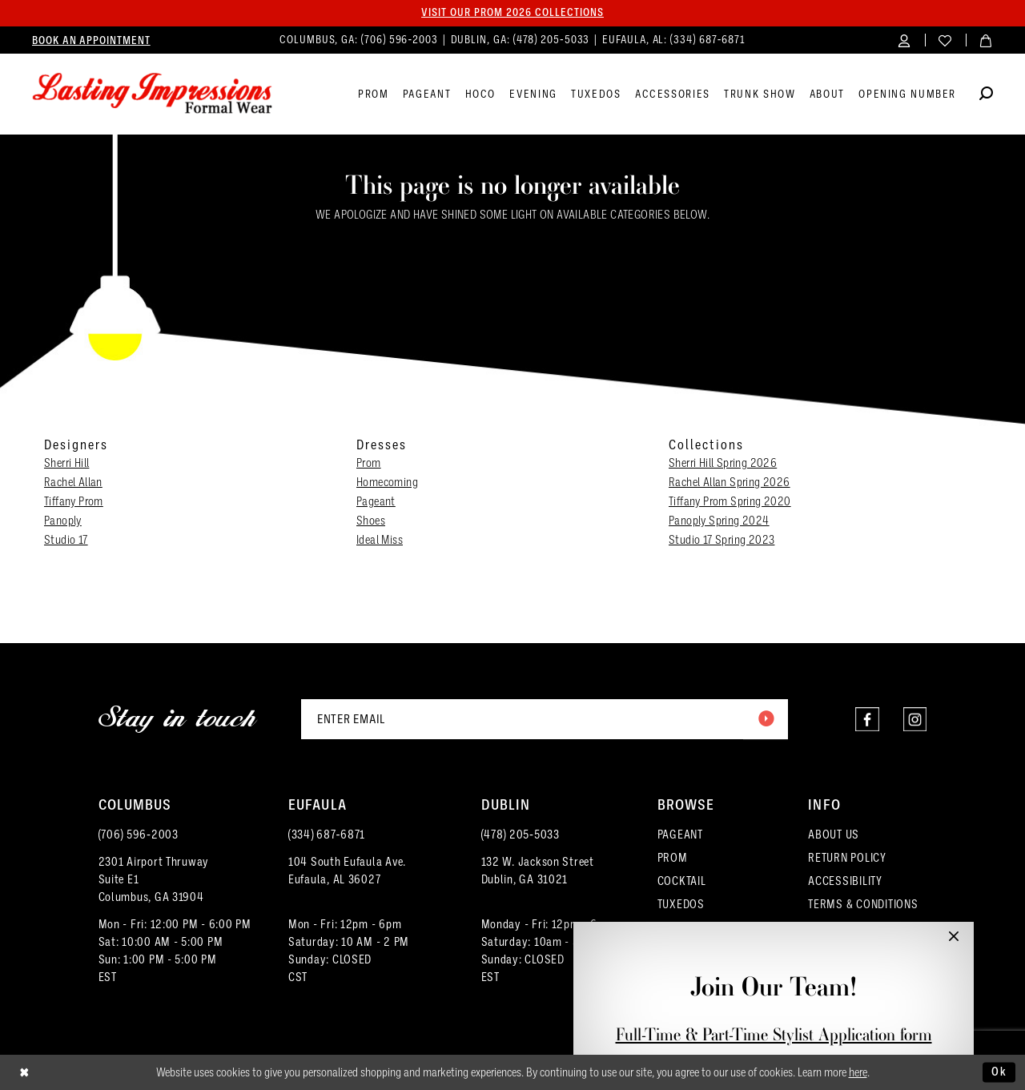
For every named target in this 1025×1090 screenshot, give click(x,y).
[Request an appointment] (91, 40)
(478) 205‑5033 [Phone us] (553, 40)
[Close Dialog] (24, 1073)
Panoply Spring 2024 (719, 520)
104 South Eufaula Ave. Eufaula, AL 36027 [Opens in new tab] (347, 870)
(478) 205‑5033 (520, 834)
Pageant (376, 501)
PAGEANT (680, 834)
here (858, 1072)
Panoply (63, 520)
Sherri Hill (66, 463)
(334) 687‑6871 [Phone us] (708, 40)
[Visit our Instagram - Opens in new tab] (914, 719)
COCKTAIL (681, 881)
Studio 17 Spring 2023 (721, 539)
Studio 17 (66, 539)
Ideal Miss (379, 539)
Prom (368, 463)
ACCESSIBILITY (845, 881)
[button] (904, 39)
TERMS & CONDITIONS (863, 904)
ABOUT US (833, 834)
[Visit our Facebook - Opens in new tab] (865, 719)
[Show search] (986, 96)
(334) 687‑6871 (326, 834)
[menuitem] (91, 40)
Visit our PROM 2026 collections (512, 12)
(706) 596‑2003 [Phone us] (401, 40)
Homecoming (387, 482)
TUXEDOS (681, 904)
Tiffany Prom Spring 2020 (730, 501)
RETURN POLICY (847, 857)
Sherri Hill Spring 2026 (723, 463)
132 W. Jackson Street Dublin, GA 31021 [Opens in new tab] (537, 870)
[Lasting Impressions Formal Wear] (152, 93)
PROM (672, 857)
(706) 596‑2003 (138, 834)
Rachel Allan (73, 482)
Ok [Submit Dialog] (999, 1071)
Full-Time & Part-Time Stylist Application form (774, 1034)
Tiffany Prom (73, 501)
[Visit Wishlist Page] (945, 39)
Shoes (370, 520)
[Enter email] (544, 719)
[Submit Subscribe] (765, 719)
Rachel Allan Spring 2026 (729, 482)
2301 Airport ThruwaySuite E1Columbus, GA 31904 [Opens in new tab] (154, 879)
